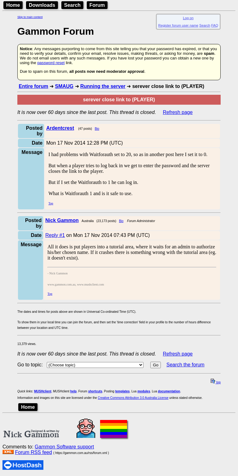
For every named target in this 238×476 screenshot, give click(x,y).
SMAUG (64, 86)
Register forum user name (178, 25)
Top (50, 203)
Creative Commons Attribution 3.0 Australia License (133, 398)
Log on (188, 18)
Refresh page (178, 112)
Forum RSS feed (33, 452)
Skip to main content (30, 17)
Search (72, 5)
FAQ (214, 25)
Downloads (42, 5)
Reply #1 (55, 235)
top (216, 382)
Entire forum (33, 86)
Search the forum (185, 364)
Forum (97, 5)
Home (13, 5)
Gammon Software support (64, 446)
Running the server (103, 86)
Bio (97, 128)
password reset (50, 62)
